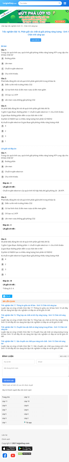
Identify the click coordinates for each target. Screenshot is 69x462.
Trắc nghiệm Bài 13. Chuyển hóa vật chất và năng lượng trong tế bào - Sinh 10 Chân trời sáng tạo (34, 328)
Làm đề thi (35, 40)
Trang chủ (6, 397)
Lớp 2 (26, 418)
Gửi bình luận (9, 380)
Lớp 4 (26, 414)
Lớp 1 (4, 422)
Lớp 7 (4, 410)
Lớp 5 (4, 414)
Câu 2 (3, 78)
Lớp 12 (26, 397)
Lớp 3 (4, 418)
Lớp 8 (26, 405)
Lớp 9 (4, 405)
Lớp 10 (26, 401)
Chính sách (6, 439)
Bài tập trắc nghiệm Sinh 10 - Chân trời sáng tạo (20, 26)
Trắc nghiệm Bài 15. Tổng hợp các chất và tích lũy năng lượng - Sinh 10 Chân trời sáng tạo (33, 316)
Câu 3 (3, 106)
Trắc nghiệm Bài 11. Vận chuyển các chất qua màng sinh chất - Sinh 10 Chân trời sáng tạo (33, 342)
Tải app (28, 422)
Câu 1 (3, 50)
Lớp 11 (4, 401)
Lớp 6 (26, 410)
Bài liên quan (9, 301)
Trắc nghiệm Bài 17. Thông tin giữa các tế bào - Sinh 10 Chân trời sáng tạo (29, 305)
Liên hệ (4, 435)
